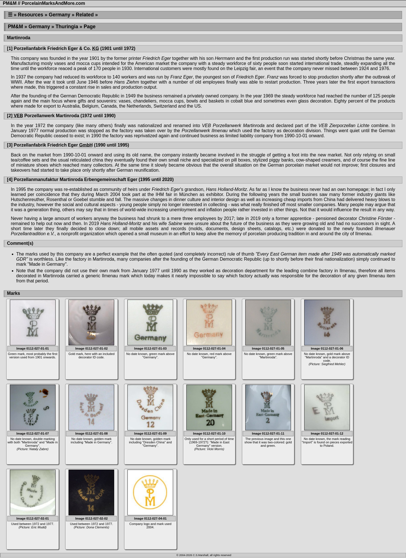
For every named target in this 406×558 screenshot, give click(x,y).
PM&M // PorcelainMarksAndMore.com (44, 3)
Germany (59, 15)
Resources (30, 15)
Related (85, 15)
